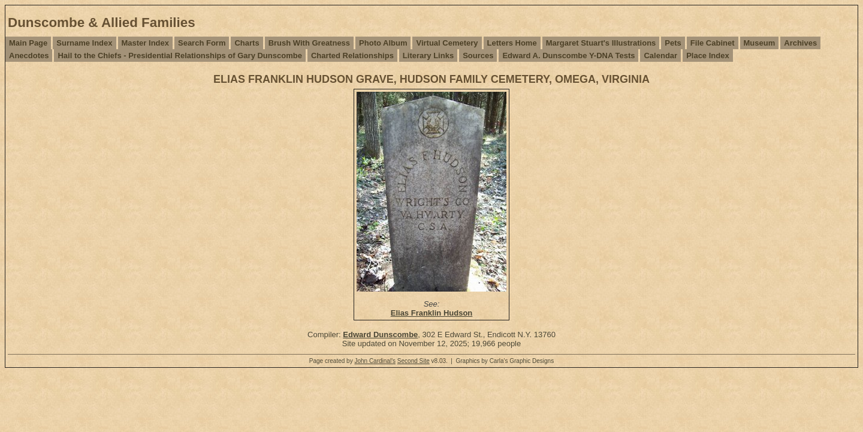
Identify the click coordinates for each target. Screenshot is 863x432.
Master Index (145, 42)
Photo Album (383, 42)
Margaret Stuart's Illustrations (601, 42)
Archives (800, 42)
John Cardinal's (375, 361)
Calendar (660, 55)
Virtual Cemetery (447, 42)
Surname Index (84, 42)
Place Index (707, 55)
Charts (246, 42)
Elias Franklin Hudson (432, 312)
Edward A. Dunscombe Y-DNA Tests (568, 55)
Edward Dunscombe (380, 334)
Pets (673, 42)
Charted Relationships (352, 55)
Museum (760, 42)
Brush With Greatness (309, 42)
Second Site (413, 361)
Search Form (201, 42)
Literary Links (428, 55)
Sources (478, 55)
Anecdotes (29, 55)
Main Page (28, 42)
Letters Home (512, 42)
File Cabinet (712, 42)
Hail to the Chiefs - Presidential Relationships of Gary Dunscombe (179, 55)
